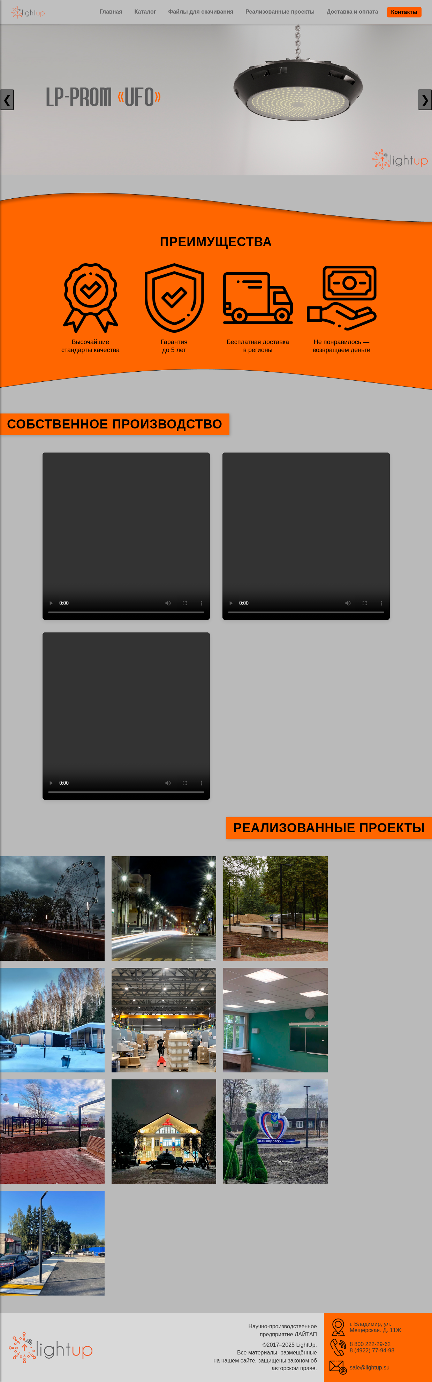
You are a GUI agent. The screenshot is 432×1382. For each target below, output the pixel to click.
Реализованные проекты (279, 12)
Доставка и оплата (352, 12)
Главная (110, 12)
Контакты (404, 12)
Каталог (145, 12)
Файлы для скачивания (201, 12)
